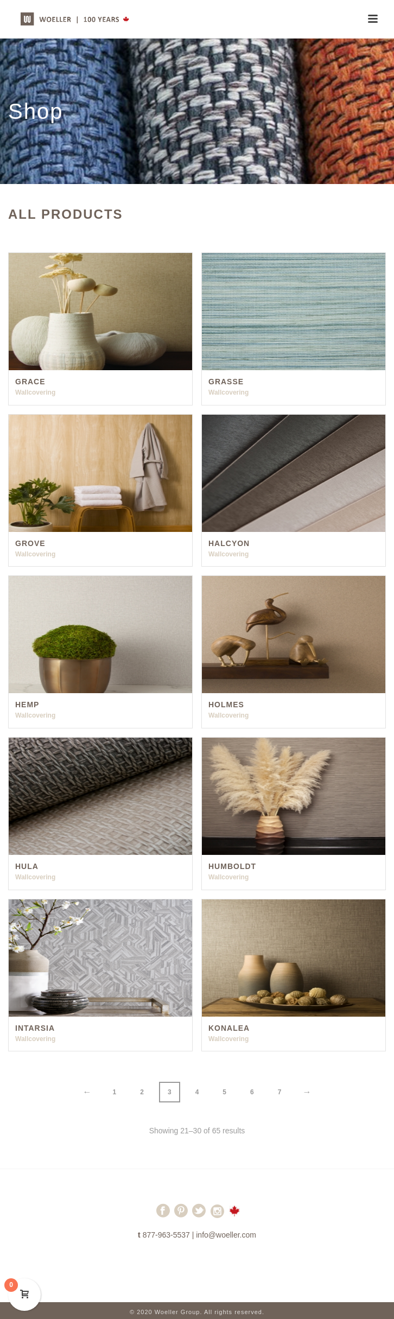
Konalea (229, 1028)
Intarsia (35, 1028)
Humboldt (232, 866)
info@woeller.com (226, 1235)
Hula (27, 866)
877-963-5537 (166, 1235)
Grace (30, 381)
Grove (30, 543)
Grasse (226, 381)
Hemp (27, 704)
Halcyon (229, 543)
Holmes (226, 704)
